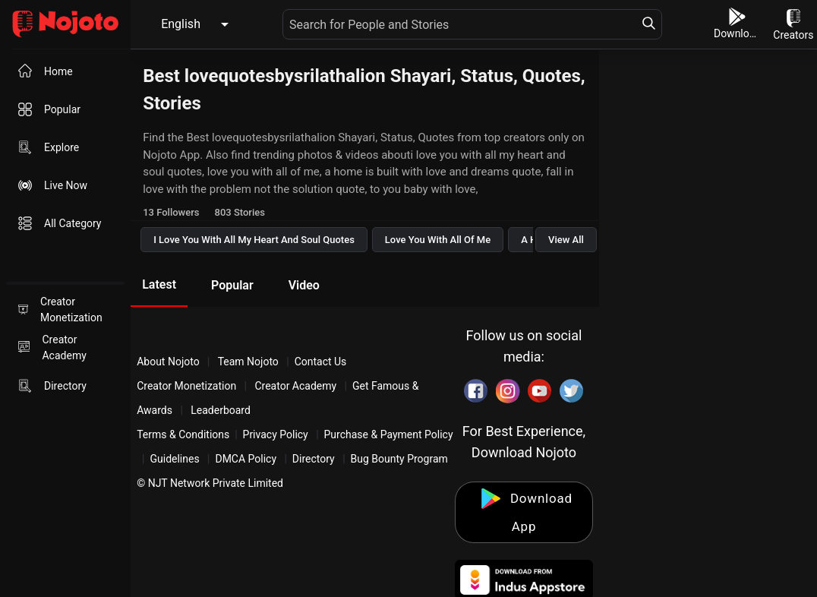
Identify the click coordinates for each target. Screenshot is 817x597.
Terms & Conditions (183, 434)
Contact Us (321, 361)
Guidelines (174, 459)
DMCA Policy (245, 459)
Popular (232, 285)
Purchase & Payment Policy (388, 434)
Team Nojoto (248, 361)
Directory (313, 459)
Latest (159, 284)
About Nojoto (169, 361)
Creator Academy (295, 386)
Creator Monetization (188, 386)
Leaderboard (221, 410)
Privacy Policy (275, 434)
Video (304, 285)
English (180, 24)
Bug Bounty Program (399, 459)
